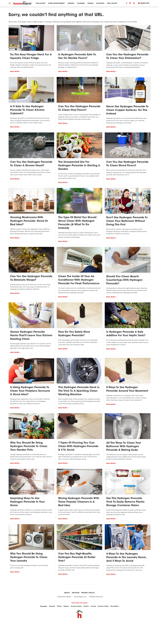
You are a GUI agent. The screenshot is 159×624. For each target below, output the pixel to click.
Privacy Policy (88, 593)
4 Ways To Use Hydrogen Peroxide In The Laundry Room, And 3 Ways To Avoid (126, 557)
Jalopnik (52, 606)
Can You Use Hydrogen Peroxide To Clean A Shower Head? (31, 164)
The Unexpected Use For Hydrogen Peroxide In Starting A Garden (79, 165)
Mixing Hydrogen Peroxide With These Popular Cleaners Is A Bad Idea (78, 502)
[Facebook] (126, 3)
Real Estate (112, 3)
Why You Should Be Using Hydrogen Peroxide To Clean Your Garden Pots (28, 446)
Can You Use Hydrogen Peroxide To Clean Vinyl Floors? (79, 108)
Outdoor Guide (103, 606)
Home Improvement (56, 3)
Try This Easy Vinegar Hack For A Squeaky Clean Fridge (31, 56)
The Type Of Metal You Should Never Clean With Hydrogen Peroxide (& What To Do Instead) (77, 222)
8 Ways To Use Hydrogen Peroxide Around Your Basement (127, 389)
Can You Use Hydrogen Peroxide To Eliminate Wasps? (31, 278)
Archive (75, 593)
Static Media (66, 596)
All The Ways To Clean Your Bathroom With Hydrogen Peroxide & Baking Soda (123, 446)
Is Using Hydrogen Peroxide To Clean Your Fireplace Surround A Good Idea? (30, 391)
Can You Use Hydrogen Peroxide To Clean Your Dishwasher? (127, 56)
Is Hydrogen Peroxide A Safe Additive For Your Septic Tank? (125, 334)
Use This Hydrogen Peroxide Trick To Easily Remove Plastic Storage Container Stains (125, 502)
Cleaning (81, 3)
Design (90, 3)
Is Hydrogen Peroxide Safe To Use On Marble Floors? (77, 56)
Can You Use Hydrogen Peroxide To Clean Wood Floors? (127, 164)
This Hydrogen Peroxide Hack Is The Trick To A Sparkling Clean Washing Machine (78, 391)
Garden (71, 3)
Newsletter (143, 3)
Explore (66, 606)
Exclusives (40, 3)
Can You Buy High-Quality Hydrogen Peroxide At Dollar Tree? (76, 557)
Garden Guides (76, 606)
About (67, 593)
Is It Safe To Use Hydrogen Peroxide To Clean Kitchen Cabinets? (27, 110)
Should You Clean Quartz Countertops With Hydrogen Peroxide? (124, 280)
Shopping (100, 3)
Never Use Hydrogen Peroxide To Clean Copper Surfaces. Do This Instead (127, 110)
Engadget (43, 606)
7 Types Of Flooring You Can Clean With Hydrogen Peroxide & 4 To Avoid (78, 446)
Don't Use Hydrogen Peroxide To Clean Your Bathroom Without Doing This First (127, 221)
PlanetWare (114, 606)
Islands (93, 606)
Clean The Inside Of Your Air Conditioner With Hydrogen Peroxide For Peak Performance (78, 280)
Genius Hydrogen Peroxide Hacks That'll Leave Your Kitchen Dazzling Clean (31, 335)
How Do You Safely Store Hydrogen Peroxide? (74, 334)
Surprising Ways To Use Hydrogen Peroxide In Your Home (27, 502)
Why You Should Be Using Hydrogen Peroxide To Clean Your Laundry (28, 557)
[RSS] (134, 3)
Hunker (86, 606)
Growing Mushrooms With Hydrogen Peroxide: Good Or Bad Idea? (29, 221)
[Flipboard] (130, 3)
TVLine (59, 606)
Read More (14, 71)
